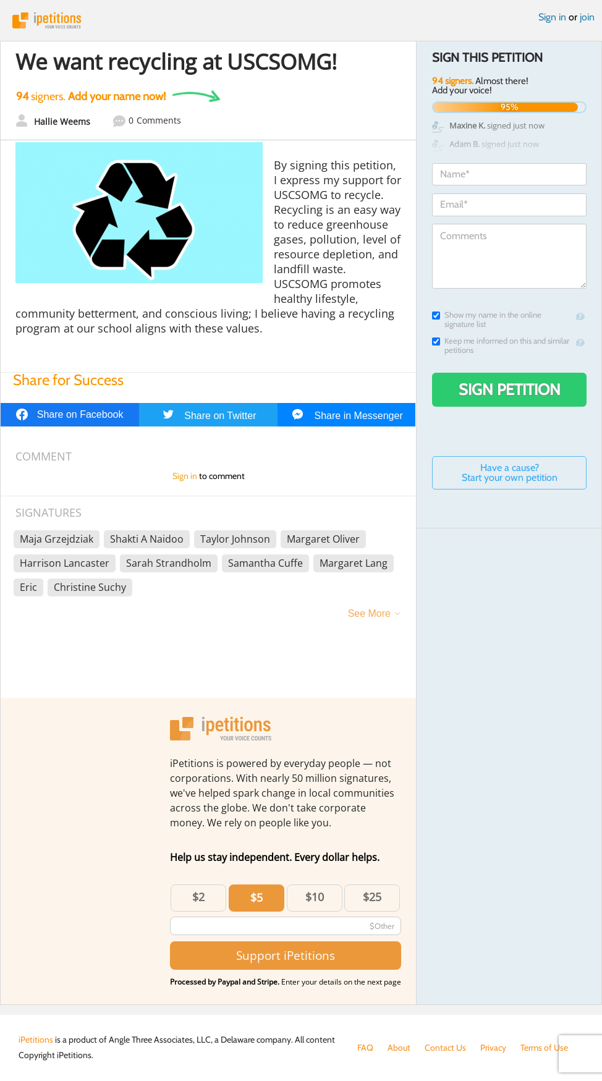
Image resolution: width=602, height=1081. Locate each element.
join (587, 17)
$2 (198, 896)
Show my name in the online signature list (486, 319)
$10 (314, 896)
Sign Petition (510, 389)
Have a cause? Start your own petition (509, 472)
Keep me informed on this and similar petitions (500, 345)
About (399, 1047)
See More (369, 613)
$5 (256, 897)
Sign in (552, 17)
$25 (372, 896)
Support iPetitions (285, 955)
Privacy (493, 1047)
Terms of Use (544, 1047)
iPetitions (301, 20)
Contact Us (445, 1047)
